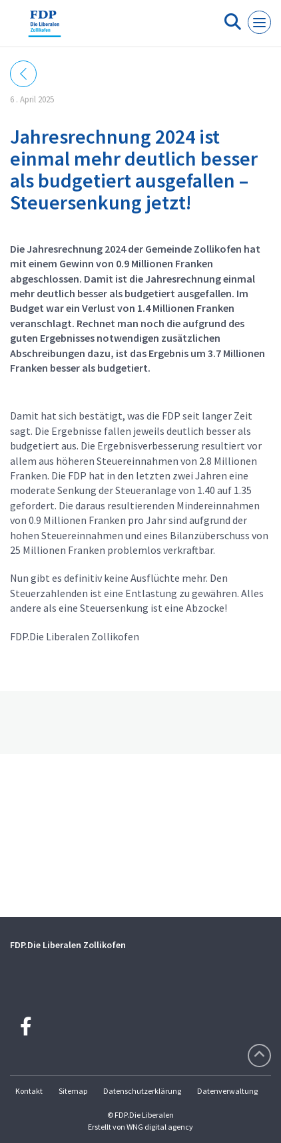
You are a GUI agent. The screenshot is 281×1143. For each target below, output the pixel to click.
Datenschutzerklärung (142, 1091)
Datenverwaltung (227, 1091)
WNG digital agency (160, 1127)
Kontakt (29, 1091)
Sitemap (73, 1091)
